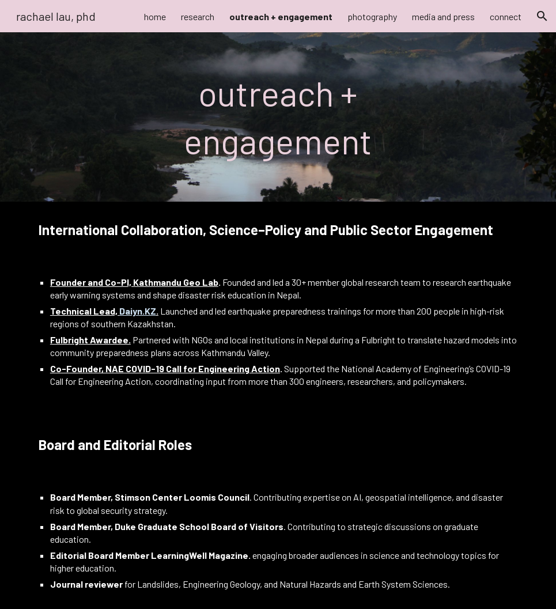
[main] (278, 117)
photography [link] (372, 16)
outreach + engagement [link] (280, 16)
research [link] (197, 16)
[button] (542, 16)
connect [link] (505, 16)
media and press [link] (443, 16)
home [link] (155, 16)
